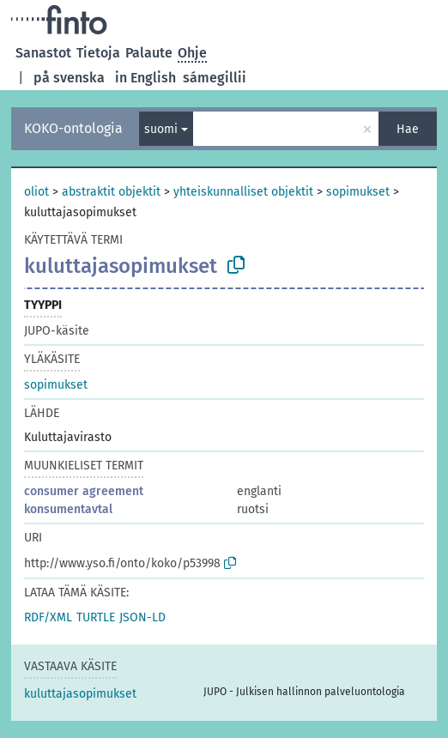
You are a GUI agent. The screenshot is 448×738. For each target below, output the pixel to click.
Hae (408, 129)
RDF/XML (48, 617)
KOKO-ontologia (73, 128)
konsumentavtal (68, 509)
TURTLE (95, 617)
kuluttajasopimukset (80, 694)
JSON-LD (142, 617)
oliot (36, 191)
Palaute (149, 53)
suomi (161, 129)
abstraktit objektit (111, 191)
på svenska (69, 78)
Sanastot (43, 53)
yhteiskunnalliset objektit (243, 191)
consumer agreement (83, 491)
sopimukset (358, 191)
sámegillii (214, 78)
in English (145, 78)
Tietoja (98, 53)
